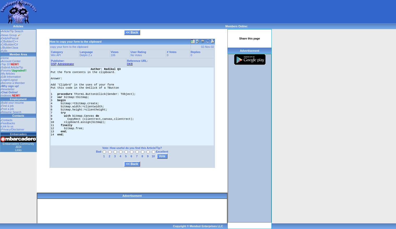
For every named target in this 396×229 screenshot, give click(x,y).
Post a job (8, 108)
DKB (130, 64)
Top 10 (6, 64)
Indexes (6, 95)
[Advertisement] (131, 11)
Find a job (8, 105)
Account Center (11, 61)
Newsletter (8, 89)
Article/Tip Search (12, 31)
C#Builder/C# (10, 44)
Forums (14, 70)
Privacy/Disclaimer (13, 129)
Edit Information (11, 76)
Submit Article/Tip (12, 67)
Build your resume (13, 102)
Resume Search (11, 112)
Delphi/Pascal (10, 38)
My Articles (8, 73)
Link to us (8, 126)
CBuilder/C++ (10, 41)
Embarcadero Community (18, 143)
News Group (11, 35)
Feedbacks (8, 123)
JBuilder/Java (10, 47)
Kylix (5, 50)
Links (18, 150)
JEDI (18, 146)
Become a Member (13, 82)
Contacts (7, 120)
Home (5, 58)
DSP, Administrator (62, 64)
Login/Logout (10, 79)
